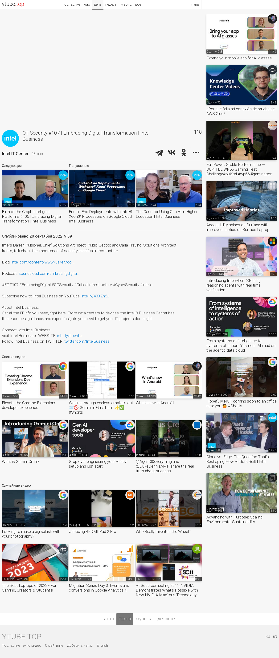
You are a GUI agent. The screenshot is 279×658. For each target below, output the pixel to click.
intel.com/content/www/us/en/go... (43, 262)
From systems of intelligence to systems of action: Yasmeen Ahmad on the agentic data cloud (240, 345)
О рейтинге (54, 645)
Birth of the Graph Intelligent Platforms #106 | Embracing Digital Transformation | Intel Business (32, 216)
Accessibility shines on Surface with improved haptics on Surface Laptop (237, 227)
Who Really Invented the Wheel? (163, 531)
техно (125, 618)
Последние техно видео (21, 645)
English (102, 645)
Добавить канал (80, 645)
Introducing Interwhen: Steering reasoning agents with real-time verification (233, 285)
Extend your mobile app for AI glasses (239, 58)
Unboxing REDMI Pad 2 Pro (92, 531)
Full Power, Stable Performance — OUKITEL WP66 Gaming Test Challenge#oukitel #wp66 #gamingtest (239, 169)
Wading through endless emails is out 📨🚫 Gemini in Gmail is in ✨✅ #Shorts (101, 407)
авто (109, 618)
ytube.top (21, 636)
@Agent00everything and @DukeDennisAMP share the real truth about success (165, 466)
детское (166, 618)
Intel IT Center (15, 153)
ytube (13, 4)
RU (268, 636)
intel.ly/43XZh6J (95, 296)
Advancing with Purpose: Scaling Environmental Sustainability (234, 519)
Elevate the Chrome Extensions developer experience (29, 405)
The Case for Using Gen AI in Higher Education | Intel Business (166, 214)
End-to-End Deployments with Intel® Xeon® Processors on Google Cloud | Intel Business (101, 216)
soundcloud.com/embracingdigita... (49, 273)
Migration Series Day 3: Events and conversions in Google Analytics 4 (99, 587)
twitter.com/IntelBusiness (87, 341)
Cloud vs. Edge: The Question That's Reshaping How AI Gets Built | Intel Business (237, 461)
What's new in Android (155, 402)
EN (275, 636)
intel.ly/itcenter (70, 335)
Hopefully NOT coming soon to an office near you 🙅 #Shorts (241, 403)
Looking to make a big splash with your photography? (31, 534)
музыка (144, 618)
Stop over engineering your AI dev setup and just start (98, 464)
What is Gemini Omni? (20, 461)
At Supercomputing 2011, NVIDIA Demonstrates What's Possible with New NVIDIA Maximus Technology (167, 590)
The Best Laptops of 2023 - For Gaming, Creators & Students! (29, 587)
